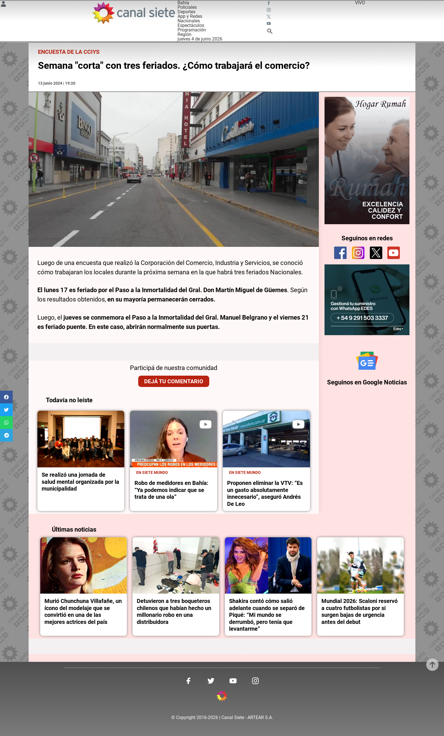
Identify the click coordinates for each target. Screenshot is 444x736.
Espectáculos (191, 25)
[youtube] (393, 253)
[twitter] (376, 253)
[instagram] (358, 253)
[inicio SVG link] (222, 696)
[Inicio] (133, 13)
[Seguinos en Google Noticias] (367, 361)
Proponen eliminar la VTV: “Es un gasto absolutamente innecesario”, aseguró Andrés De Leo (265, 493)
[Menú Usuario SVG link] (3, 5)
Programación (192, 30)
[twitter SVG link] (269, 17)
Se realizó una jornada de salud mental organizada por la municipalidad (80, 481)
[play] (205, 424)
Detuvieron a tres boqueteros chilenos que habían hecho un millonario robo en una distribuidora (174, 611)
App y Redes (190, 16)
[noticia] (81, 439)
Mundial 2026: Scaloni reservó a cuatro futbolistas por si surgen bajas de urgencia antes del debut (359, 611)
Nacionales (189, 20)
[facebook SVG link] (269, 4)
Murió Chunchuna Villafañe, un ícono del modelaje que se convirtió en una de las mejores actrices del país (83, 611)
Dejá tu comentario (173, 381)
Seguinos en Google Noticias (367, 382)
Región (184, 34)
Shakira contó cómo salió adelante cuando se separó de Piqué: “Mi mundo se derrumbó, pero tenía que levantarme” (267, 615)
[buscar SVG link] (269, 32)
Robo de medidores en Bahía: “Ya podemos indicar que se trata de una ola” (171, 490)
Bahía (183, 2)
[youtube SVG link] (269, 24)
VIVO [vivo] (360, 2)
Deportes (186, 11)
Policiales (187, 7)
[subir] (432, 665)
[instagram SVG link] (269, 10)
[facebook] (340, 253)
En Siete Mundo (152, 472)
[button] (6, 397)
